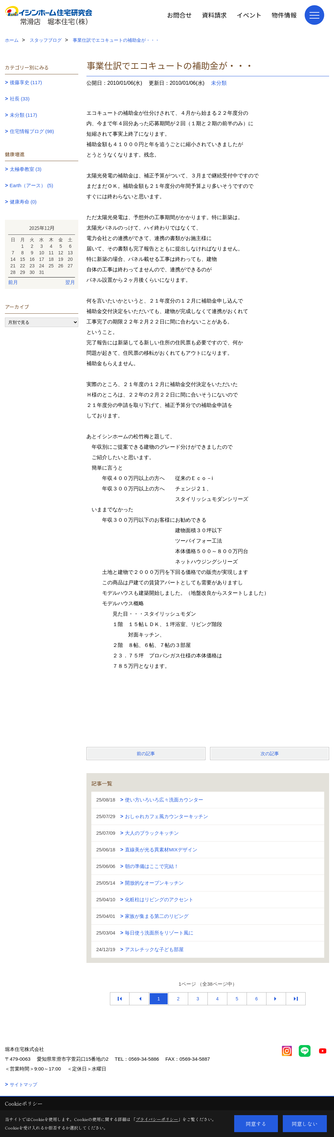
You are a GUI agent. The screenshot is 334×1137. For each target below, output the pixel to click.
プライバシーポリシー (157, 1119)
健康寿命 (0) (23, 201)
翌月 (70, 282)
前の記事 (146, 753)
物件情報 (284, 14)
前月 (13, 282)
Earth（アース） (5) (31, 185)
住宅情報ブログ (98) (32, 131)
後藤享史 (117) (26, 82)
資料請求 (214, 14)
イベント (249, 14)
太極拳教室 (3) (26, 169)
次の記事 (270, 753)
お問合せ (179, 14)
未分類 (219, 83)
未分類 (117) (23, 115)
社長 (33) (20, 98)
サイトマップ (23, 1084)
